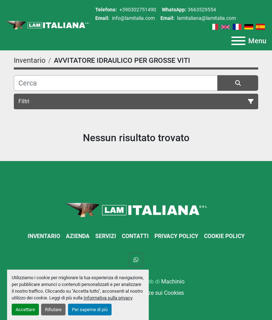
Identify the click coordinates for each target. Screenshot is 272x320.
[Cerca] (115, 83)
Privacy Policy (176, 236)
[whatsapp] (136, 260)
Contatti (135, 236)
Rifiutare (53, 309)
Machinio (173, 281)
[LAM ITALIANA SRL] (136, 209)
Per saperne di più (90, 309)
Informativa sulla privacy (108, 297)
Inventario (44, 236)
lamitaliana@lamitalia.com (206, 18)
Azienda (78, 236)
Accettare (25, 309)
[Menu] (238, 41)
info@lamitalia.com (133, 18)
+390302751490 (137, 9)
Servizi (105, 236)
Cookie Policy (224, 236)
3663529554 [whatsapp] (202, 9)
